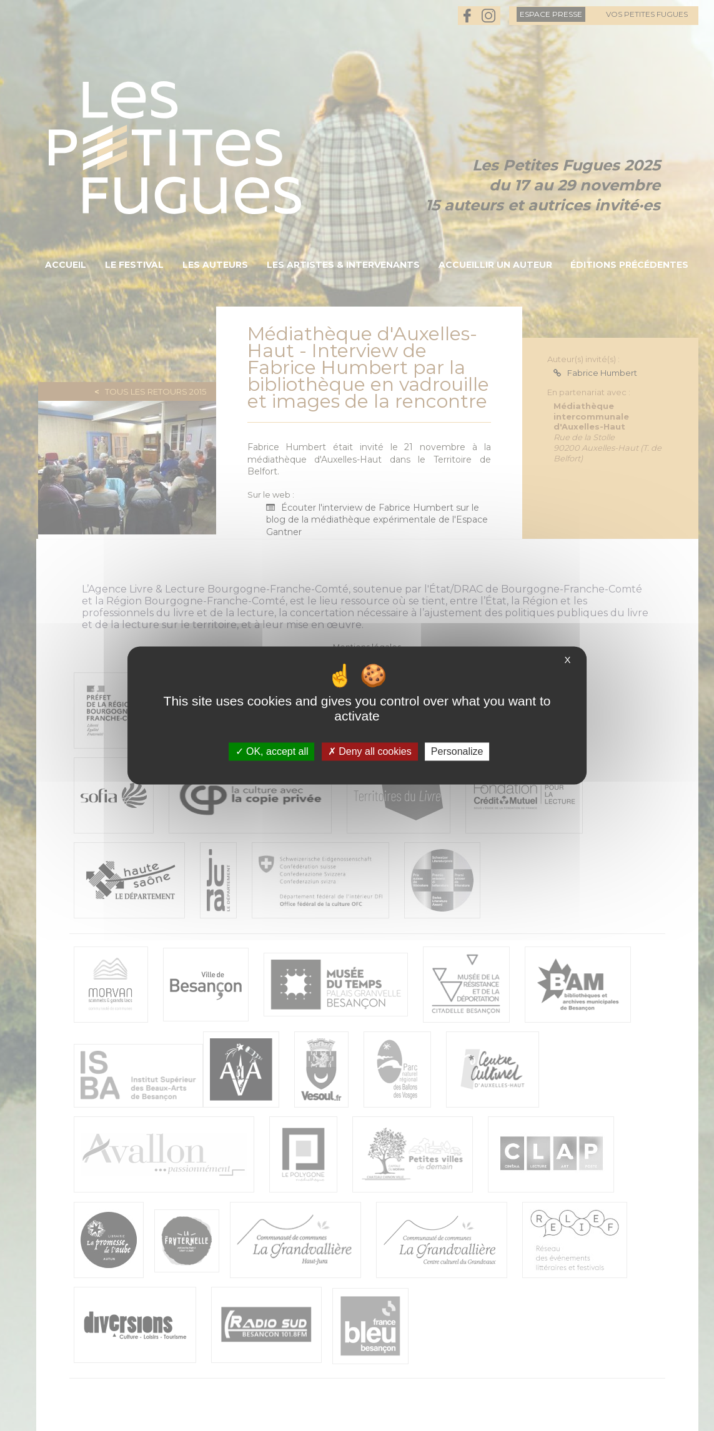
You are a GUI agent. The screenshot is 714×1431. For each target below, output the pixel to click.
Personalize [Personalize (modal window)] (457, 751)
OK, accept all (272, 751)
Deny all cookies (370, 751)
